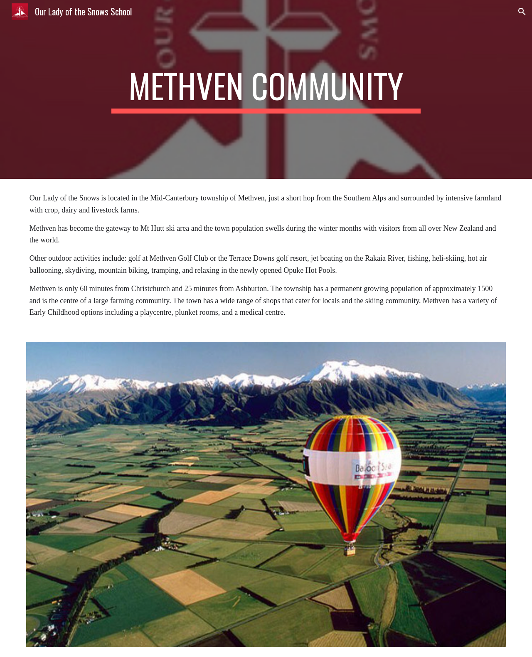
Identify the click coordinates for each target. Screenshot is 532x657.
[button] (522, 12)
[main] (266, 89)
